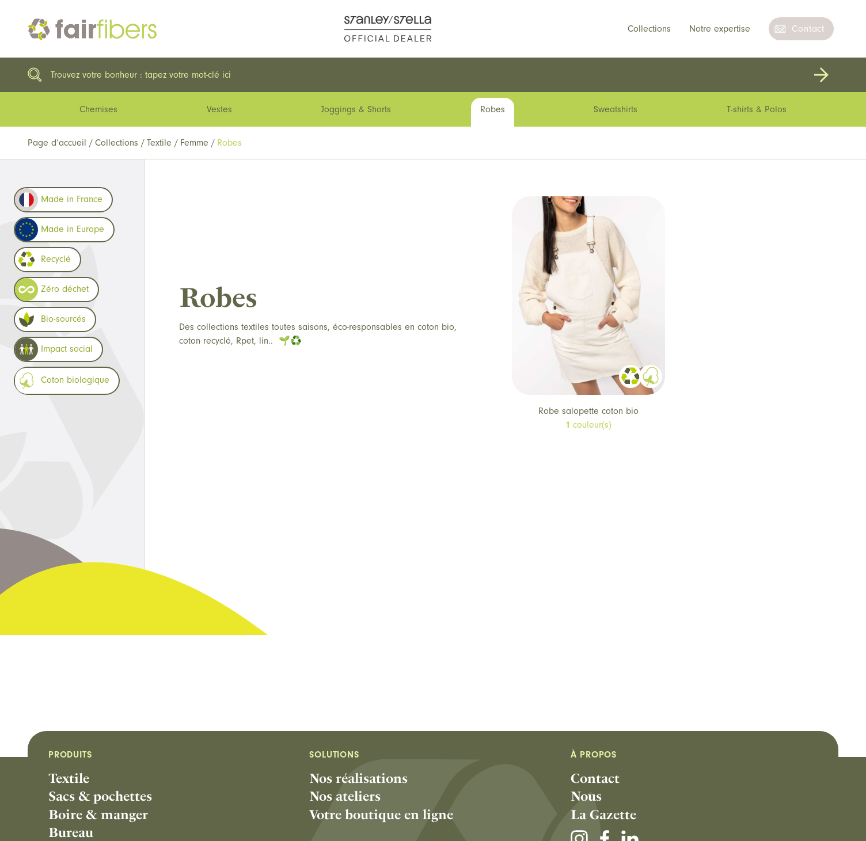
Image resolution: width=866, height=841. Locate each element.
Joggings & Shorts (356, 109)
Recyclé (43, 259)
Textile (159, 143)
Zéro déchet (52, 289)
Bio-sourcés (50, 319)
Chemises (98, 109)
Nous (586, 796)
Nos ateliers (345, 796)
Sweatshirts (615, 109)
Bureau (70, 832)
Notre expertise (719, 29)
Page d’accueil (57, 143)
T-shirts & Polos (757, 109)
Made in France (58, 199)
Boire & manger (98, 814)
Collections (649, 29)
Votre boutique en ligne (381, 814)
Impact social (54, 349)
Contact (808, 29)
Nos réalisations (358, 778)
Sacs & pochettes (100, 796)
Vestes (219, 109)
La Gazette (603, 814)
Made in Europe (59, 229)
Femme (194, 143)
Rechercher (821, 75)
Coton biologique (62, 381)
